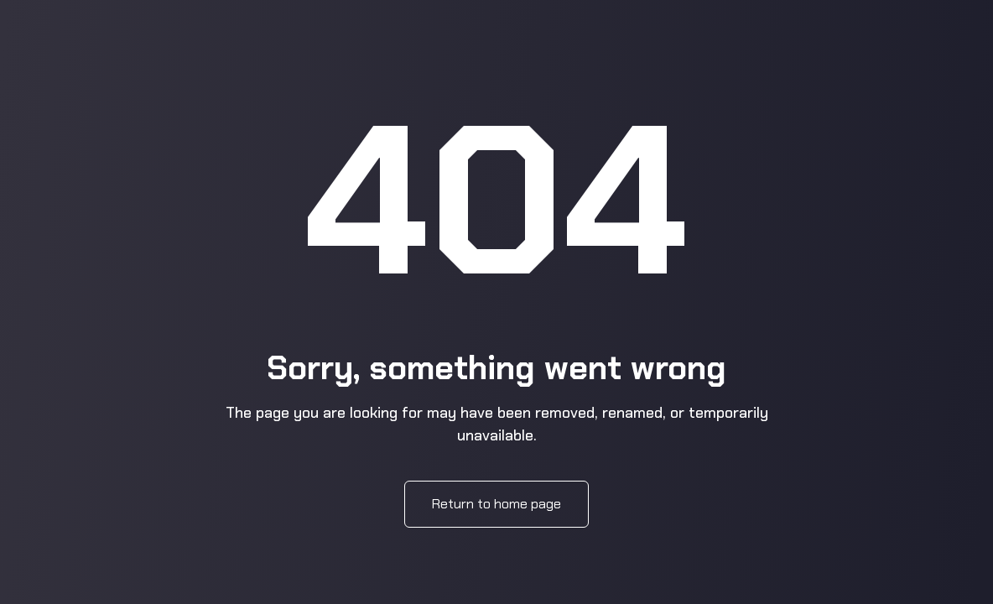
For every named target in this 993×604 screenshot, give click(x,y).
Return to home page (496, 504)
